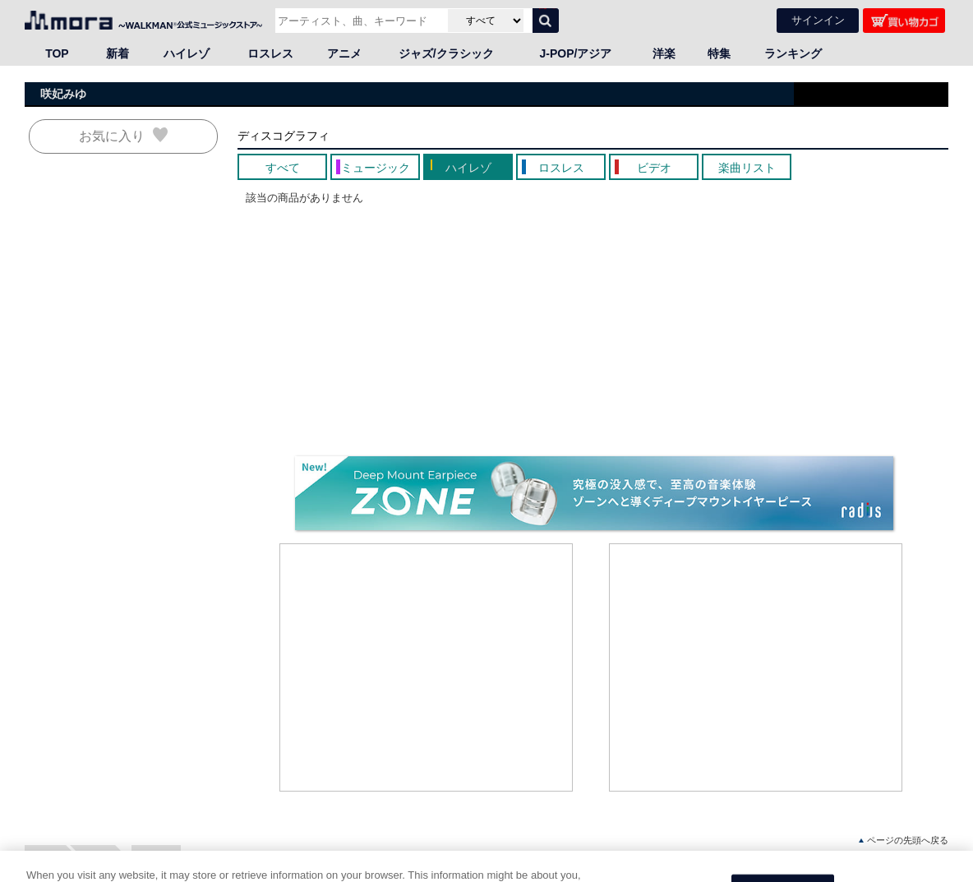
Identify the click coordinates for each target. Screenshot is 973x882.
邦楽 (98, 856)
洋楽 (664, 53)
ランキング (793, 53)
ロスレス (270, 53)
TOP (57, 53)
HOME (45, 856)
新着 (117, 53)
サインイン (818, 20)
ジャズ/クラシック (446, 53)
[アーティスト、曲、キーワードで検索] (359, 20)
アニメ (344, 53)
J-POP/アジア (576, 53)
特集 (719, 53)
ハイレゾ (187, 53)
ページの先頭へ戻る (903, 840)
